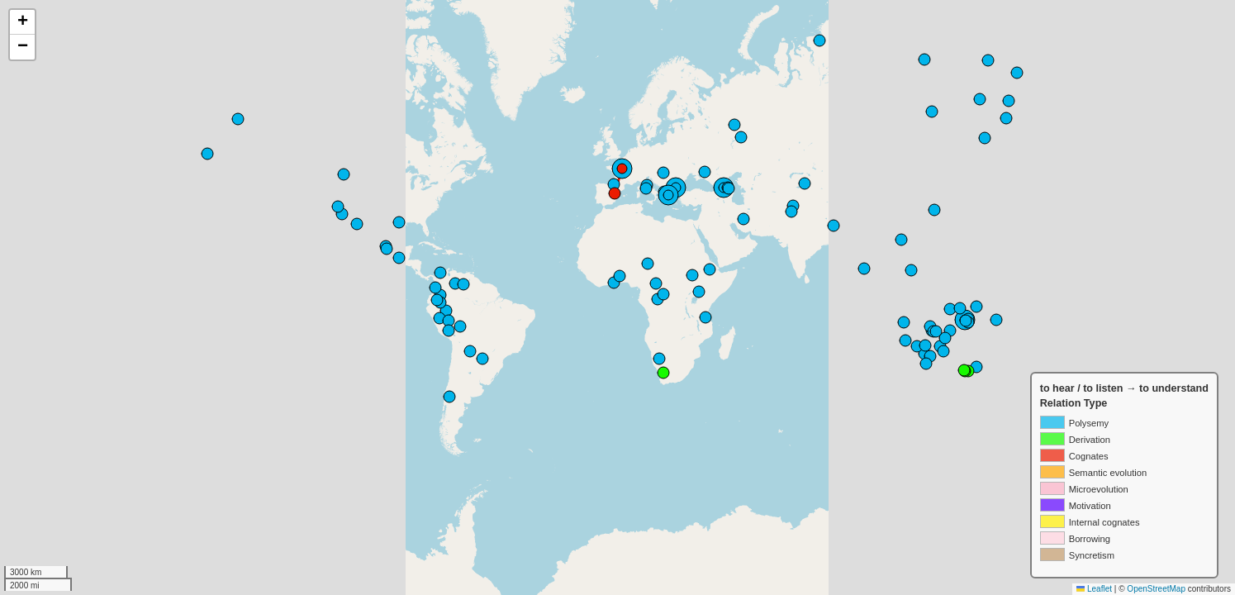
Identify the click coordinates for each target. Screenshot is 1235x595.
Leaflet (1094, 588)
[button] (22, 22)
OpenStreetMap (1156, 588)
